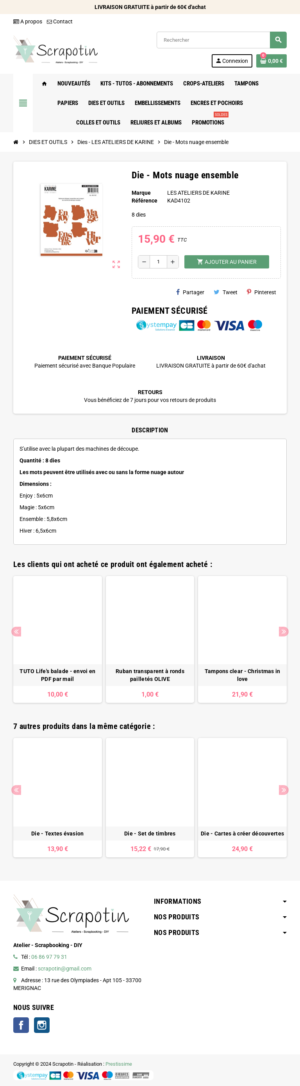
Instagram (42, 1025)
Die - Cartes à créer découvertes (242, 833)
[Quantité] (158, 262)
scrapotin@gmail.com (64, 968)
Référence (144, 200)
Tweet (226, 292)
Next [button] (284, 631)
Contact (60, 21)
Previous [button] (16, 631)
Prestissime (118, 1064)
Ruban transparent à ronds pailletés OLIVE (150, 675)
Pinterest (261, 292)
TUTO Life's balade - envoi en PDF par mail (57, 675)
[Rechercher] (221, 40)
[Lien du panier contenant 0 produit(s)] (271, 61)
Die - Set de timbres (150, 833)
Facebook (21, 1025)
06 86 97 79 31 (49, 957)
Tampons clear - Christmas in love (242, 675)
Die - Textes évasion (57, 833)
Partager (190, 292)
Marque (141, 193)
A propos (27, 21)
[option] (57, 639)
